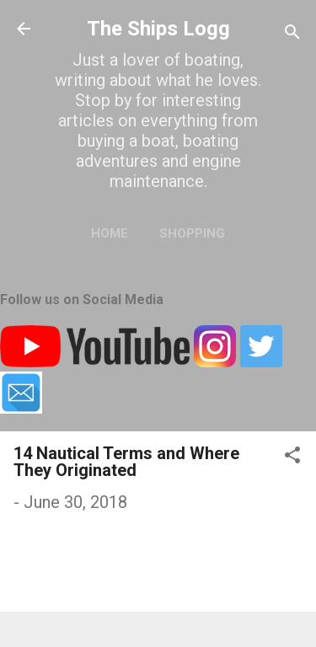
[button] (292, 457)
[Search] (292, 34)
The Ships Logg (158, 28)
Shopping (192, 233)
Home (109, 233)
